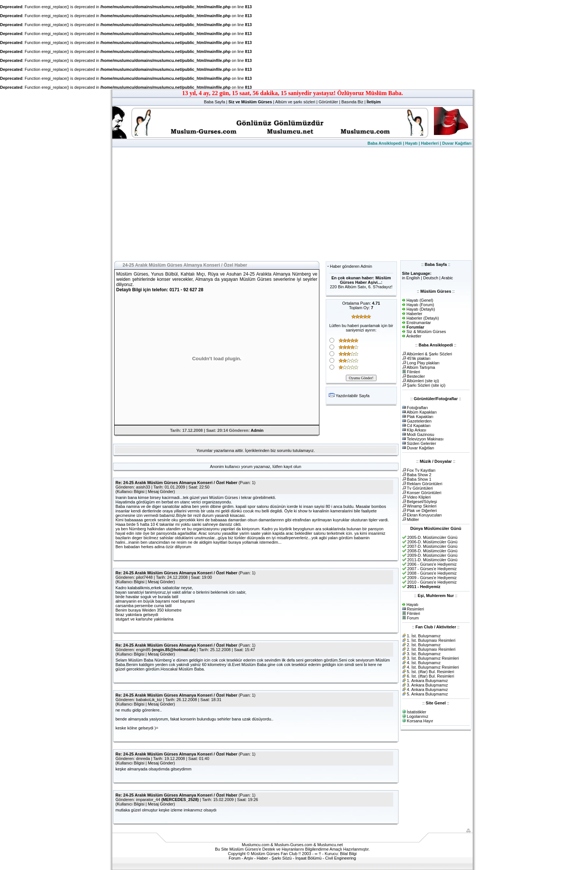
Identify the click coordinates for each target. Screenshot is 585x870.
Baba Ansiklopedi (384, 143)
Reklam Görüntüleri (424, 483)
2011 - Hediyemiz (424, 586)
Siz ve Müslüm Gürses (250, 102)
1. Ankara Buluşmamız (427, 680)
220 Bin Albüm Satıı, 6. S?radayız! (361, 287)
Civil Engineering (340, 858)
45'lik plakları (419, 358)
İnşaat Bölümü (308, 858)
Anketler (413, 336)
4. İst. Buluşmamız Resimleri (433, 667)
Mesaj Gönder (160, 491)
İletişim (374, 102)
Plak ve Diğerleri (422, 510)
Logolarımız (417, 716)
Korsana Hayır (420, 721)
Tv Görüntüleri (420, 488)
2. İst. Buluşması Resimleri (431, 649)
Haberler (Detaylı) (423, 318)
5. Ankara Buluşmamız (427, 694)
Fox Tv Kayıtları (421, 470)
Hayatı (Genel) (420, 300)
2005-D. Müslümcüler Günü (432, 537)
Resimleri (415, 609)
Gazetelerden (419, 421)
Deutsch (430, 278)
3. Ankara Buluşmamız (427, 685)
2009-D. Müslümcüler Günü (432, 555)
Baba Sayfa (214, 102)
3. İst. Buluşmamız (424, 653)
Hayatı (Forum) (420, 304)
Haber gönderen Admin (351, 266)
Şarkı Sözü (282, 858)
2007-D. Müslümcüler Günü (432, 546)
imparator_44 (148, 799)
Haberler (414, 313)
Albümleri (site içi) (423, 381)
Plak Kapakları (420, 416)
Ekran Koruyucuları (424, 515)
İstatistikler (416, 712)
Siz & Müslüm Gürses (426, 331)
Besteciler (416, 376)
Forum (413, 618)
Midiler (413, 519)
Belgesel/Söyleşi (422, 501)
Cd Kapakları (419, 425)
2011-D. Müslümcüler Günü (432, 560)
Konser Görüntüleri (424, 492)
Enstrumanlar (419, 322)
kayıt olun (292, 466)
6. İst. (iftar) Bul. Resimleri (430, 676)
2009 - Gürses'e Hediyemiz (432, 577)
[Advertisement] (292, 203)
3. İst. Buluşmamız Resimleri (433, 658)
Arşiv (248, 858)
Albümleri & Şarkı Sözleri (429, 354)
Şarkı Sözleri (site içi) (426, 385)
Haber (262, 858)
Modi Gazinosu (420, 434)
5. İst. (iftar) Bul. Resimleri (430, 671)
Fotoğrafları (417, 407)
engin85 (143, 649)
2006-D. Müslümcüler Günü (432, 542)
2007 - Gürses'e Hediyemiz (432, 568)
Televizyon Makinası (425, 439)
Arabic (447, 278)
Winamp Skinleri (422, 506)
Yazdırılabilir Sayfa (352, 395)
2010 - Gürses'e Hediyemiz (432, 582)
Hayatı (411, 143)
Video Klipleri (419, 497)
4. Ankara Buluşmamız (427, 689)
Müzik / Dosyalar (436, 461)
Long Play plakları (423, 363)
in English (411, 278)
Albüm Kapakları (422, 412)
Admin (257, 430)
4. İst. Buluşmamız (424, 662)
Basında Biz (352, 102)
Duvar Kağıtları (456, 143)
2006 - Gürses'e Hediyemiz (432, 564)
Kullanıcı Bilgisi (130, 491)
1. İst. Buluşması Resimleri (431, 640)
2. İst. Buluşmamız (424, 645)
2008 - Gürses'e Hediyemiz (432, 573)
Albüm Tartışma (421, 367)
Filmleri (413, 372)
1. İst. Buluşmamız (424, 636)
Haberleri (430, 143)
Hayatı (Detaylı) (421, 309)
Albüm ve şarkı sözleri (295, 102)
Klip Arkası (416, 430)
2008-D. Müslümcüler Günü (432, 551)
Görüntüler (328, 102)
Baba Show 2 (419, 474)
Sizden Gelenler (421, 443)
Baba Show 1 (419, 479)
